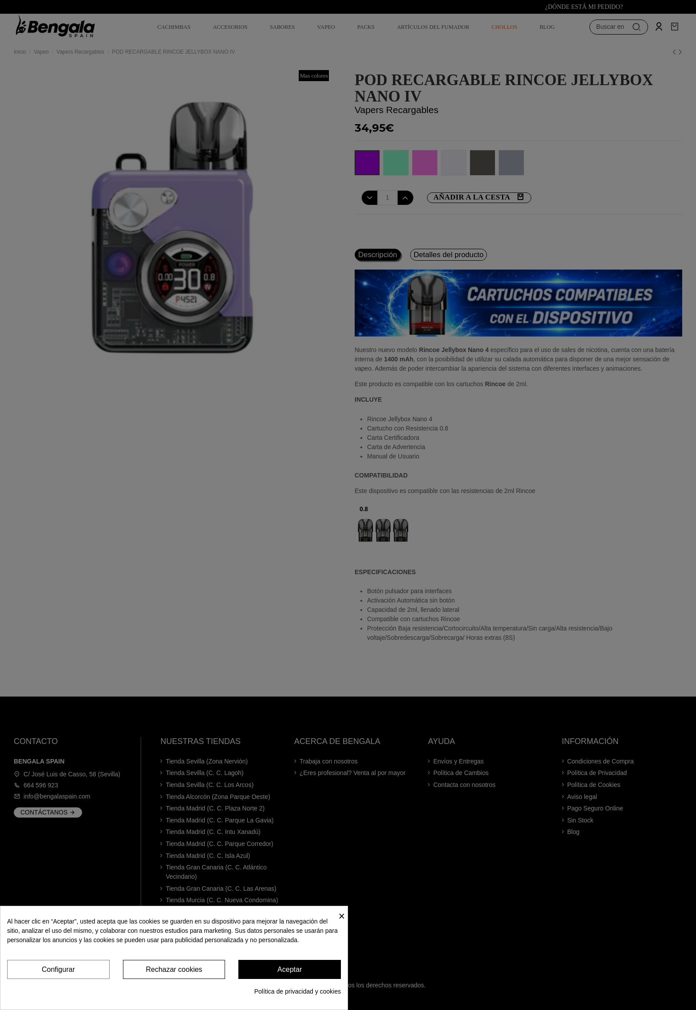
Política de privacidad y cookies (297, 991)
